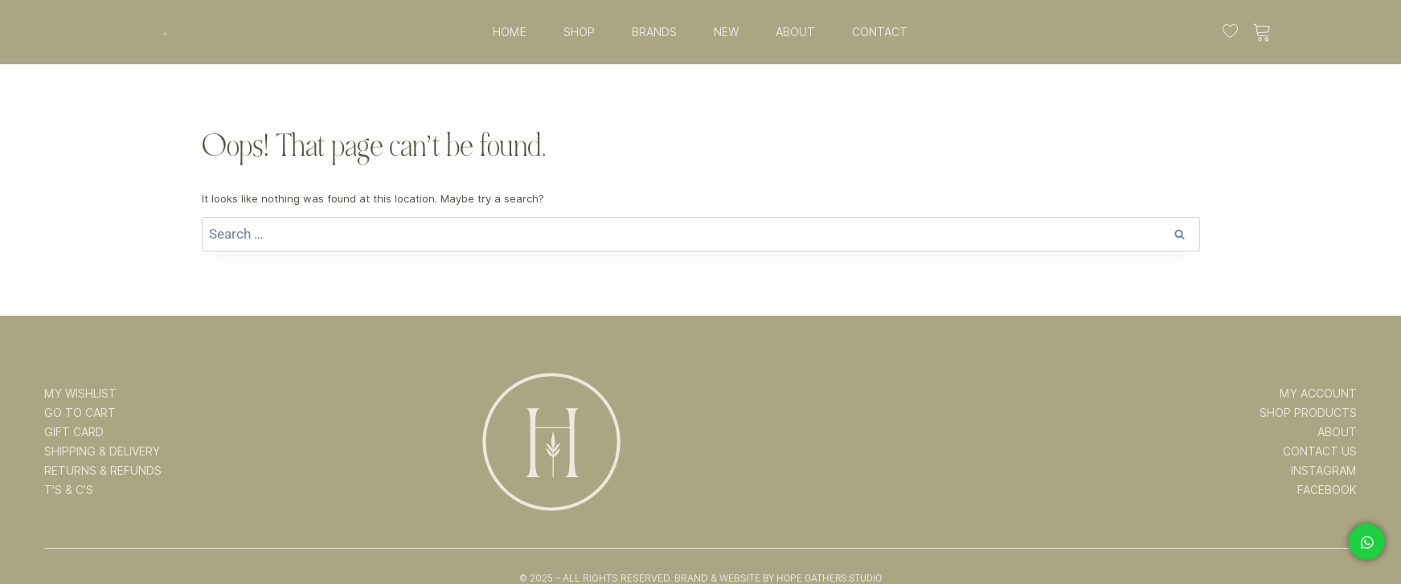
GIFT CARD (74, 432)
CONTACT (879, 32)
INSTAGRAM (1324, 470)
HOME (509, 32)
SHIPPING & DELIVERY (102, 451)
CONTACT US (1320, 451)
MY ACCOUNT (1318, 393)
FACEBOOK (1327, 490)
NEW (726, 32)
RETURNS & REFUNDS (103, 470)
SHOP (579, 32)
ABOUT (795, 32)
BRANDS (654, 32)
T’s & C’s (68, 490)
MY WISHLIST (80, 393)
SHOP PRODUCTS (1308, 412)
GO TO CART (80, 412)
